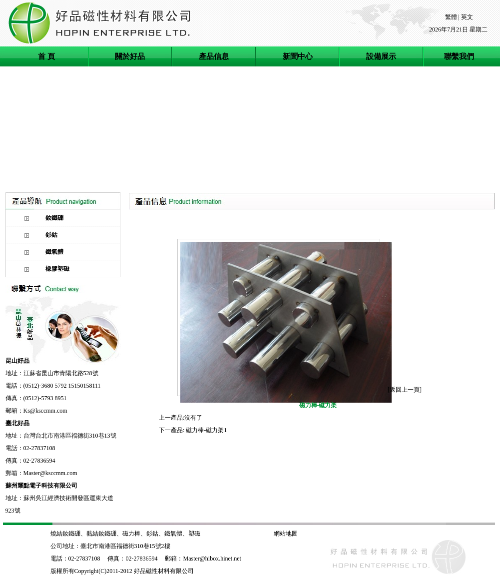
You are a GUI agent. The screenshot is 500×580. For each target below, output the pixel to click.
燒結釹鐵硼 (65, 533)
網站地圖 (286, 533)
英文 (467, 16)
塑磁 (195, 533)
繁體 (451, 16)
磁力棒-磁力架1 (206, 430)
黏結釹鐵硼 (101, 533)
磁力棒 (131, 533)
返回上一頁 (405, 389)
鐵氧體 (173, 533)
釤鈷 (152, 533)
